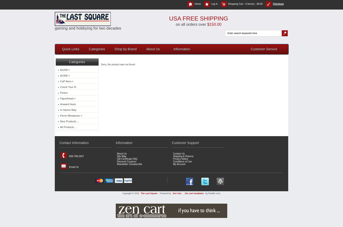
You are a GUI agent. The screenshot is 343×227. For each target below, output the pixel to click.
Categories (97, 49)
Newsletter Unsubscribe (129, 164)
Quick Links (70, 49)
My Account (179, 164)
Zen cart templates (194, 193)
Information (181, 49)
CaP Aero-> (66, 81)
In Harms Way (67, 109)
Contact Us (179, 153)
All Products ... (67, 127)
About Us (153, 49)
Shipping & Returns (183, 156)
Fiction (63, 92)
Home (194, 4)
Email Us (70, 166)
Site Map (121, 156)
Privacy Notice (180, 159)
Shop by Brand (126, 49)
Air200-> (64, 69)
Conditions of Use (182, 161)
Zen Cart (177, 193)
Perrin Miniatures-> (70, 115)
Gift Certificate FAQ (127, 159)
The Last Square (149, 193)
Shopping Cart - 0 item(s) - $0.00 (242, 4)
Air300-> (64, 75)
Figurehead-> (67, 98)
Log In (211, 4)
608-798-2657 (72, 155)
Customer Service (264, 49)
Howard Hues (67, 104)
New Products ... (68, 121)
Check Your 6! (67, 87)
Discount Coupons (126, 161)
